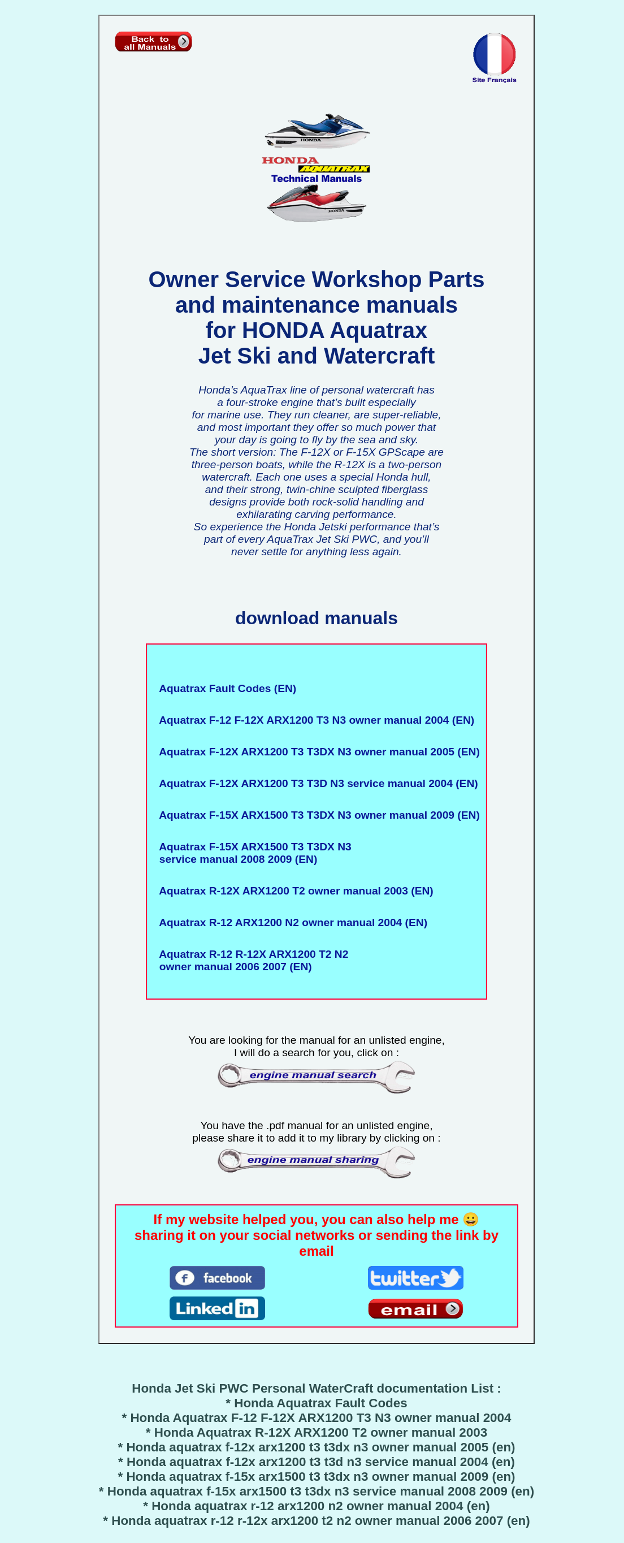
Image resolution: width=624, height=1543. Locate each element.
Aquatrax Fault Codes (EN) (224, 688)
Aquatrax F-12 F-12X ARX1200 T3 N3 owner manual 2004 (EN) (313, 720)
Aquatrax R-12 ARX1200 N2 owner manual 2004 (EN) (290, 922)
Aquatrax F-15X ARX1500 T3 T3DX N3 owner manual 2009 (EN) (316, 815)
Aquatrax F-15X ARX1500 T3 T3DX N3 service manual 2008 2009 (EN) (252, 853)
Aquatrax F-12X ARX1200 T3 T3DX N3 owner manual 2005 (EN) (316, 752)
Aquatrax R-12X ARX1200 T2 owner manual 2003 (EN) (293, 891)
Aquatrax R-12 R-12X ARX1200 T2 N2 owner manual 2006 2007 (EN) (250, 960)
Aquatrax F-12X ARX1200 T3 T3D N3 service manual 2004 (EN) (315, 783)
